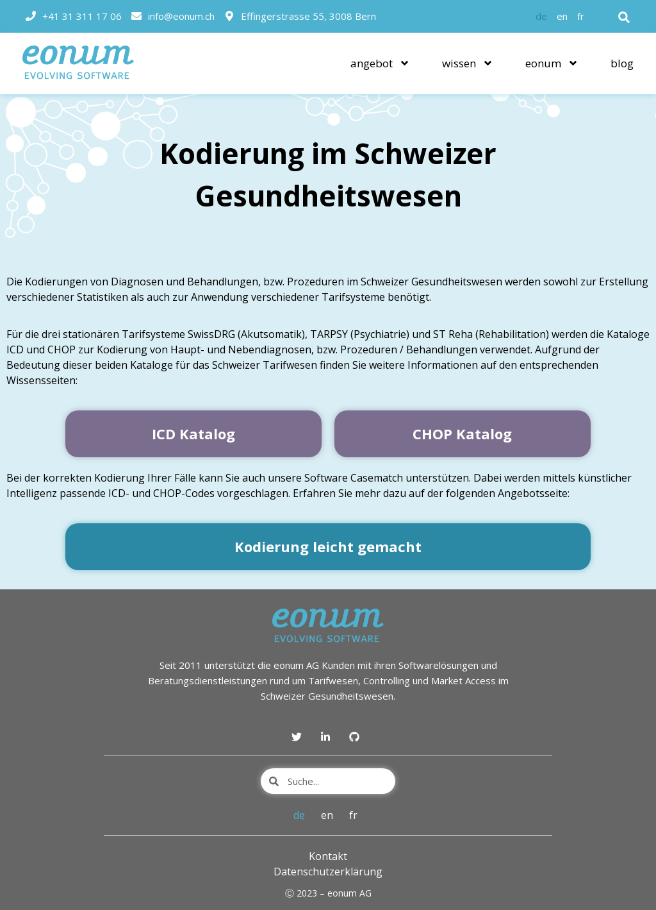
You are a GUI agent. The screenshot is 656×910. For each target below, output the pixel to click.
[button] (624, 17)
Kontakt (328, 856)
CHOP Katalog (462, 433)
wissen (467, 63)
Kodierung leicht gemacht (328, 546)
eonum (551, 63)
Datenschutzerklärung (328, 871)
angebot (380, 63)
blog (622, 63)
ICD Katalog (193, 433)
